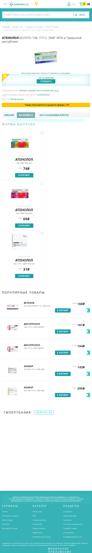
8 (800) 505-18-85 (15, 504)
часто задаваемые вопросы (54, 115)
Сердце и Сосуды (34, 27)
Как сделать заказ (9, 478)
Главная (6, 27)
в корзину (24, 175)
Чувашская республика (37, 4)
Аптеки (5, 461)
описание (9, 115)
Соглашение (68, 482)
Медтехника (37, 482)
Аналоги (5, 474)
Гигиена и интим (39, 470)
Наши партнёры (70, 466)
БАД (34, 466)
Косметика (37, 474)
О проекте (67, 461)
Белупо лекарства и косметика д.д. (39, 90)
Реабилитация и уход (41, 487)
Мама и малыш (39, 478)
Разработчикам (70, 478)
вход (74, 4)
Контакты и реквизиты (72, 474)
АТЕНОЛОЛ (43, 94)
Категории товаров (10, 466)
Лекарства (17, 27)
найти (82, 15)
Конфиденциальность (72, 487)
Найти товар (7, 470)
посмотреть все (44, 362)
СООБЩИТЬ (46, 81)
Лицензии (67, 470)
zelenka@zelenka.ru (11, 519)
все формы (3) (26, 115)
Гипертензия (51, 27)
